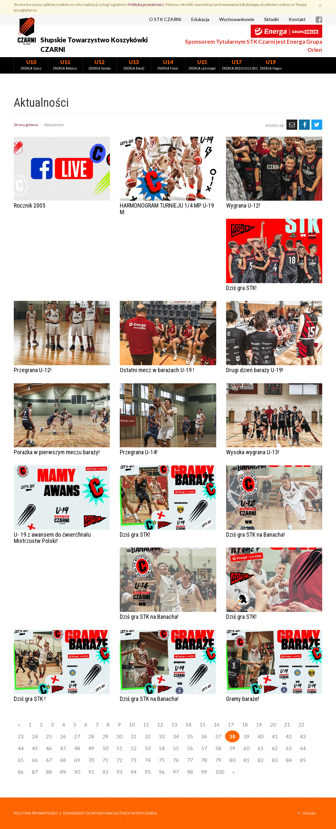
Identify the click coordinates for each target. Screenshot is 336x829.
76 (176, 760)
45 (35, 748)
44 (21, 748)
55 (176, 748)
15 (202, 725)
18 (245, 725)
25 (49, 736)
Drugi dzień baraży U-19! (254, 370)
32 (148, 736)
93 (119, 772)
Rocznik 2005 (29, 205)
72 (119, 760)
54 (162, 748)
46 (49, 748)
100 (219, 772)
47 (63, 748)
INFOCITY (309, 813)
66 (35, 760)
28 (91, 736)
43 (303, 736)
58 (218, 748)
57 (204, 748)
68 (63, 760)
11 (146, 725)
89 (63, 772)
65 (21, 760)
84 (289, 760)
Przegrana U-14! (139, 452)
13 (174, 725)
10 (132, 725)
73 (133, 760)
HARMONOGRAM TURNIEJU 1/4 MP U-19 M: (167, 208)
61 (260, 748)
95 (148, 772)
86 (21, 772)
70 (91, 760)
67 (49, 760)
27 (77, 736)
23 (21, 736)
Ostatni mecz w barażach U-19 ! (157, 370)
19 (259, 725)
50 (105, 748)
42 (289, 736)
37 (218, 736)
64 (303, 748)
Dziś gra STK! (241, 287)
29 (105, 736)
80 (232, 760)
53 (148, 748)
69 (77, 760)
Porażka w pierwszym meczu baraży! (57, 452)
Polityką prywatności (146, 4)
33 (162, 736)
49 (91, 748)
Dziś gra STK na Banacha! (255, 534)
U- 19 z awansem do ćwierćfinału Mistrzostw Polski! (52, 538)
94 (133, 772)
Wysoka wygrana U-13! (252, 452)
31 (133, 736)
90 (77, 772)
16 (217, 725)
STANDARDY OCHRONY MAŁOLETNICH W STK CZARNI (110, 813)
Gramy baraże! (242, 698)
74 (148, 760)
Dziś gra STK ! (30, 698)
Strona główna (26, 125)
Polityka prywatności (36, 813)
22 (301, 725)
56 (190, 748)
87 (35, 772)
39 (246, 736)
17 (231, 725)
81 (246, 760)
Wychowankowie (236, 19)
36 (204, 736)
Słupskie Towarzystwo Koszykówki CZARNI (94, 44)
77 (190, 760)
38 (232, 736)
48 (77, 748)
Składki (271, 19)
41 (275, 736)
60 (246, 748)
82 (260, 760)
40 (260, 736)
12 (160, 725)
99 (204, 772)
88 (49, 772)
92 (105, 772)
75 (162, 760)
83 (275, 760)
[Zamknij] (320, 5)
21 (287, 725)
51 (119, 748)
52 (133, 748)
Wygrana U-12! (243, 205)
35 (190, 736)
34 (176, 736)
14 (188, 725)
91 (91, 772)
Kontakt (297, 19)
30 (119, 736)
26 (63, 736)
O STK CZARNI (165, 19)
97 (176, 772)
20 (273, 725)
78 (204, 760)
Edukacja (200, 19)
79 (218, 760)
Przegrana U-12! (33, 370)
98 (190, 772)
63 (289, 748)
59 (232, 748)
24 (35, 736)
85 (303, 760)
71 (105, 760)
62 (275, 748)
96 (162, 772)
